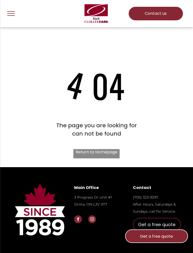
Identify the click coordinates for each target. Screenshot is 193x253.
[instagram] (92, 219)
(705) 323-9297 (145, 197)
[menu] (11, 13)
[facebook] (78, 219)
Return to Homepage (96, 152)
